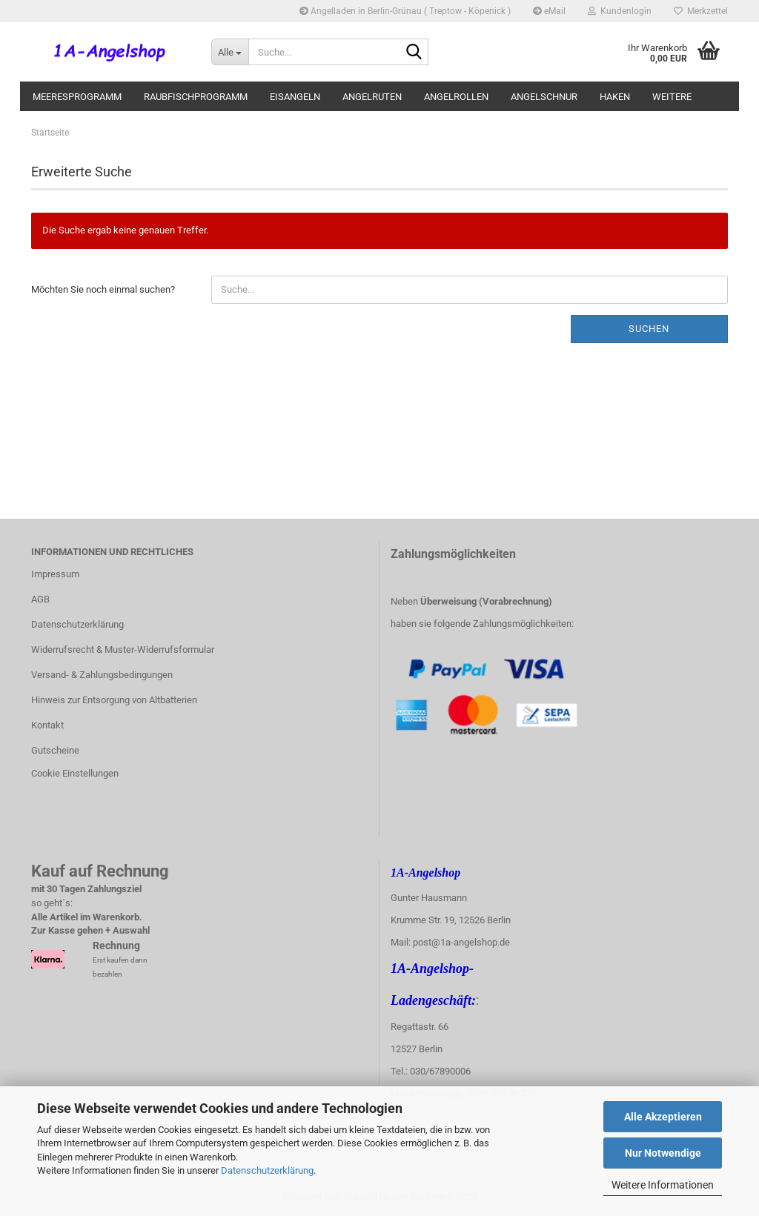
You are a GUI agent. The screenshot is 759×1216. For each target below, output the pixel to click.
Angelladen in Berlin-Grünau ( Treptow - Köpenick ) (405, 11)
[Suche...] (229, 52)
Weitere (672, 96)
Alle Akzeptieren (663, 1117)
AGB (40, 599)
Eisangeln (295, 96)
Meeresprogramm (77, 96)
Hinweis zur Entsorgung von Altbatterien (114, 699)
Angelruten (372, 96)
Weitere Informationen (662, 1185)
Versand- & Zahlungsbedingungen (102, 674)
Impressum (55, 573)
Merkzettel (701, 11)
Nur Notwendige (663, 1153)
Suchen (649, 328)
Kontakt (47, 725)
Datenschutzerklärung (267, 1170)
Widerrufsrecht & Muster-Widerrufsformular (122, 649)
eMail (549, 11)
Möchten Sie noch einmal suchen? (103, 289)
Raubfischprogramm (196, 96)
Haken (615, 96)
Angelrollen (456, 96)
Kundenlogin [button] (620, 11)
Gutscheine (55, 750)
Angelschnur (544, 96)
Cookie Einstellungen (75, 773)
